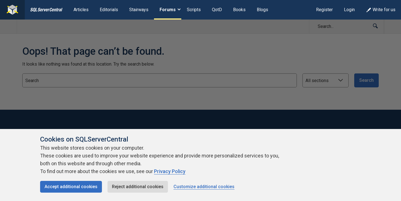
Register (324, 9)
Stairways (138, 9)
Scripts (194, 9)
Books (239, 9)
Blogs (262, 9)
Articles (81, 9)
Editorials (109, 9)
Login (349, 9)
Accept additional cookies (71, 186)
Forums (168, 9)
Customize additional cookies (203, 186)
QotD (217, 9)
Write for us (380, 9)
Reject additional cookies (137, 186)
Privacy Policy (169, 171)
